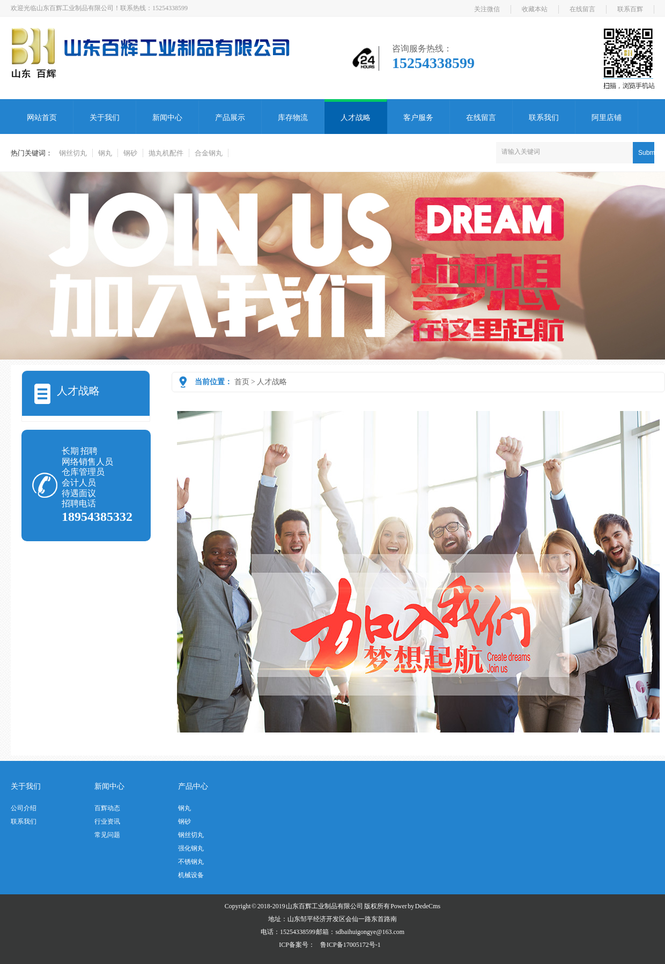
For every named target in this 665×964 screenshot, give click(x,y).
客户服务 (418, 118)
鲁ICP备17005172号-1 (350, 944)
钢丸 (105, 153)
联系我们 (544, 118)
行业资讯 (107, 821)
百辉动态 (107, 808)
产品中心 (193, 786)
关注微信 (487, 9)
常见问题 (107, 835)
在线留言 (582, 9)
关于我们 (105, 118)
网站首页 (42, 118)
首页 (241, 382)
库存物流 (293, 118)
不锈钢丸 (191, 861)
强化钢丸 (191, 848)
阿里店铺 (607, 118)
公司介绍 (23, 808)
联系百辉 (630, 9)
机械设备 (191, 875)
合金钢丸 (209, 153)
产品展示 (230, 118)
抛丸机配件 (166, 153)
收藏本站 (535, 9)
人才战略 (356, 118)
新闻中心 (167, 118)
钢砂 (130, 153)
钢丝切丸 (73, 153)
